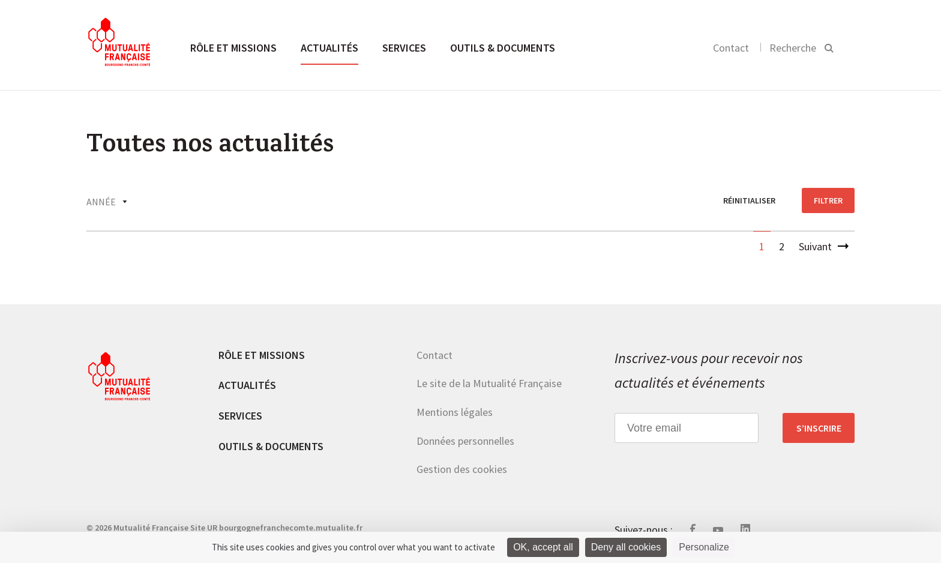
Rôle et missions (233, 48)
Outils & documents (502, 48)
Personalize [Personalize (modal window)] (704, 547)
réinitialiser (749, 200)
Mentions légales (454, 412)
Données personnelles (465, 441)
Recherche (792, 48)
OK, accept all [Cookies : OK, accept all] (543, 547)
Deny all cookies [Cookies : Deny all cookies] (626, 547)
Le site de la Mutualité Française (489, 383)
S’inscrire (818, 428)
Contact (731, 48)
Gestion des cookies (461, 469)
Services (404, 48)
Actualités (329, 48)
